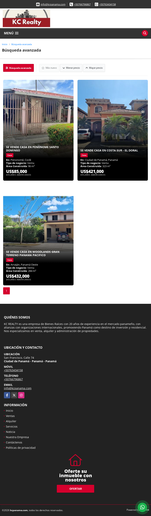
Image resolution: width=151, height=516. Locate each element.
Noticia (10, 432)
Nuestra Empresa (17, 437)
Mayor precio (94, 67)
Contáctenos (14, 442)
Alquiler (11, 421)
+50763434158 (107, 4)
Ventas (10, 416)
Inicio (4, 44)
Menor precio (71, 67)
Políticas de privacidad (21, 448)
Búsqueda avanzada (21, 44)
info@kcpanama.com (53, 4)
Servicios (11, 426)
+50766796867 (82, 4)
